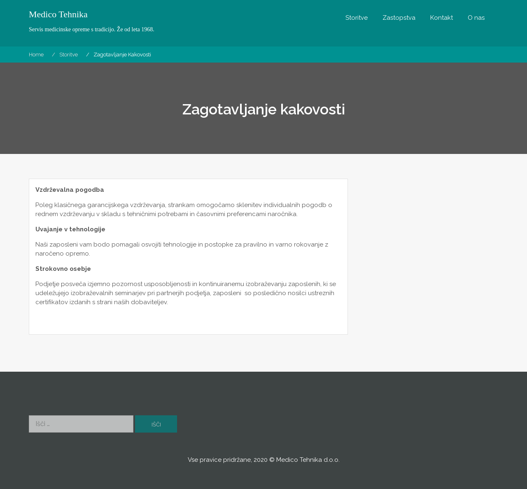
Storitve (356, 17)
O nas (476, 17)
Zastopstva (398, 17)
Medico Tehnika (58, 14)
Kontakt (441, 17)
